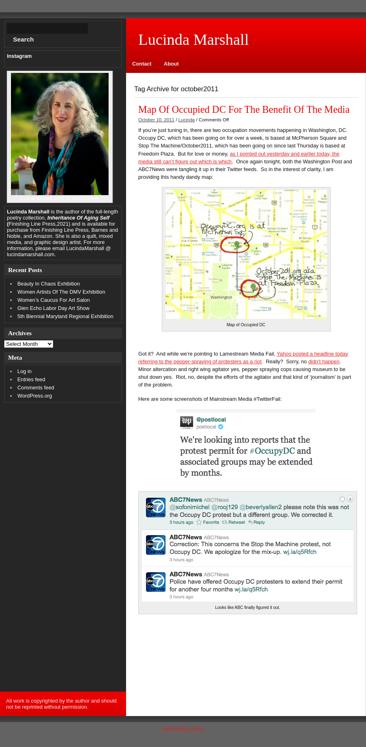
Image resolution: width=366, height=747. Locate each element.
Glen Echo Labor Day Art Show (53, 308)
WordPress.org (34, 396)
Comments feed (35, 387)
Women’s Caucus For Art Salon (53, 300)
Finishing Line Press (64, 230)
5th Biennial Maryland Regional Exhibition (65, 316)
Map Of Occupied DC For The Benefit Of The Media (244, 109)
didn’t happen (324, 361)
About (171, 64)
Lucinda (187, 119)
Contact (142, 64)
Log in (24, 371)
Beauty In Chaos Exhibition (48, 284)
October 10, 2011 (156, 119)
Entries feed (31, 379)
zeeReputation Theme (183, 728)
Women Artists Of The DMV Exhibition (61, 292)
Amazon (42, 236)
